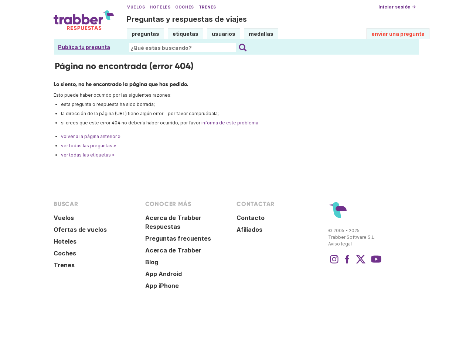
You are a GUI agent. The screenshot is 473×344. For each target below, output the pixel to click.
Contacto (250, 217)
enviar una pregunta (398, 34)
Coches (184, 7)
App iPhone (162, 285)
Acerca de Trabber (173, 250)
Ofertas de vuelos (80, 229)
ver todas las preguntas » (88, 145)
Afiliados (249, 229)
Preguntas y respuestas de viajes (187, 19)
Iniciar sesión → (397, 7)
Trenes (207, 7)
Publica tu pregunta (84, 47)
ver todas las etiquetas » (88, 155)
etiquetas (185, 34)
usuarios (223, 34)
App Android (163, 274)
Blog (151, 262)
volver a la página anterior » (90, 136)
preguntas (145, 34)
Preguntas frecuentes (178, 238)
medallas (261, 34)
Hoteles (160, 7)
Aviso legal (340, 244)
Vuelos (136, 7)
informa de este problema (229, 122)
